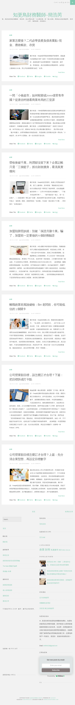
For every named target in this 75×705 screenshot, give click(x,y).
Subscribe (56, 670)
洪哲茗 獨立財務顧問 (46, 608)
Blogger (53, 698)
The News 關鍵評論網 (10, 566)
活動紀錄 (67, 550)
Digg (55, 76)
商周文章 (6, 555)
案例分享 (6, 601)
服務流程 (6, 596)
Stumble (47, 76)
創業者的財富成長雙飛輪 (11, 561)
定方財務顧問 (44, 598)
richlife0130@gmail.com (50, 646)
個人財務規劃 (7, 590)
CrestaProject (27, 699)
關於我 (5, 542)
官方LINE (42, 537)
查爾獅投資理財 (44, 603)
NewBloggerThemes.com (51, 699)
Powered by (55, 676)
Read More (61, 72)
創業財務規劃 (7, 585)
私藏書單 (54, 550)
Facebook (21, 76)
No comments (37, 49)
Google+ (38, 76)
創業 (10, 35)
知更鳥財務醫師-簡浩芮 (37, 14)
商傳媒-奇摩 (7, 571)
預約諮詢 (42, 524)
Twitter (30, 76)
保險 (63, 550)
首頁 (33, 512)
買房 (60, 550)
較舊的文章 (69, 512)
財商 (47, 549)
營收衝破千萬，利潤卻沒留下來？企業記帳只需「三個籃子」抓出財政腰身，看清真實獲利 (36, 166)
